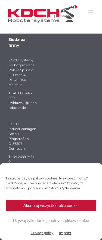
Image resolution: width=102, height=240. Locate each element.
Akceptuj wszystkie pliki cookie (51, 205)
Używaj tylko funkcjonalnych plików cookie (51, 220)
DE (43, 16)
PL (51, 16)
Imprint (65, 233)
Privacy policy (42, 233)
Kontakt (62, 16)
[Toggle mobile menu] (91, 12)
